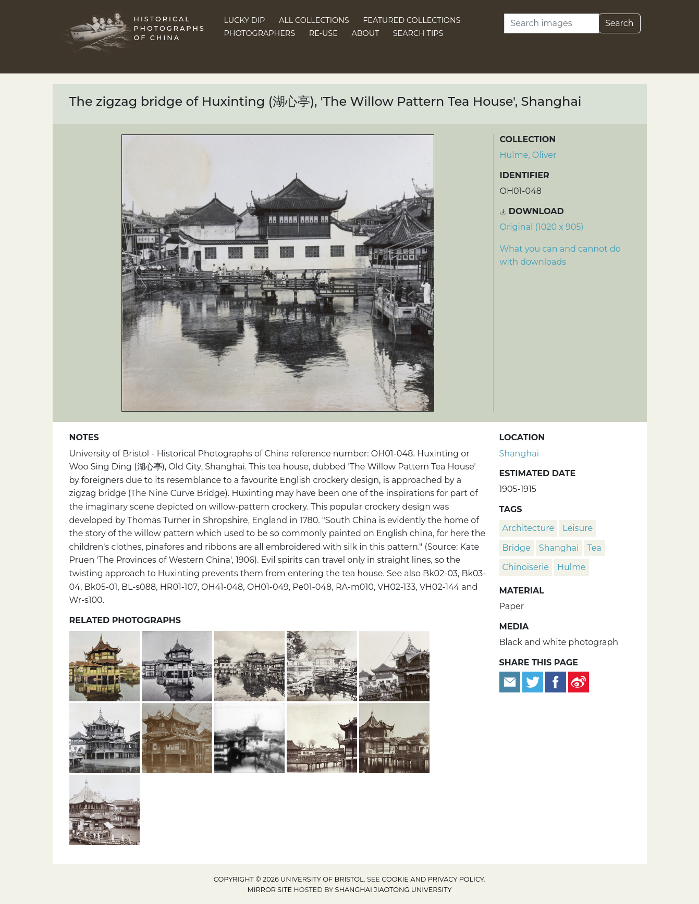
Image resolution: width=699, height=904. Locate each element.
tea (594, 548)
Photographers (260, 33)
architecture (528, 528)
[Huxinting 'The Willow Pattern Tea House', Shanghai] (250, 665)
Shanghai (519, 454)
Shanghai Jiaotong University (393, 890)
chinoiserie (525, 567)
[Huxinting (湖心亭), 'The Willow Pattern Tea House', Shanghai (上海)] (323, 665)
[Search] (551, 23)
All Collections (314, 20)
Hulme (571, 567)
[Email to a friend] (510, 681)
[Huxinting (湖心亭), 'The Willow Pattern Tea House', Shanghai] (105, 736)
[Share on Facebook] (555, 681)
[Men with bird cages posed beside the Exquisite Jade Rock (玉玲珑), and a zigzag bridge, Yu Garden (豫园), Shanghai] (250, 736)
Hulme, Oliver (528, 155)
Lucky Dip (244, 20)
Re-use (323, 33)
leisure (577, 528)
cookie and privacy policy (433, 879)
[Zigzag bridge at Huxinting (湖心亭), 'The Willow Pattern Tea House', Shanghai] (323, 736)
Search (619, 23)
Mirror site (269, 890)
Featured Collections (411, 20)
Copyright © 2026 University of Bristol (289, 879)
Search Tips (418, 33)
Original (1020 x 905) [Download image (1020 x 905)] (542, 227)
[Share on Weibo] (578, 681)
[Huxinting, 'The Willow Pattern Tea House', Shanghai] (105, 665)
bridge (516, 548)
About (365, 33)
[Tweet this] (533, 681)
